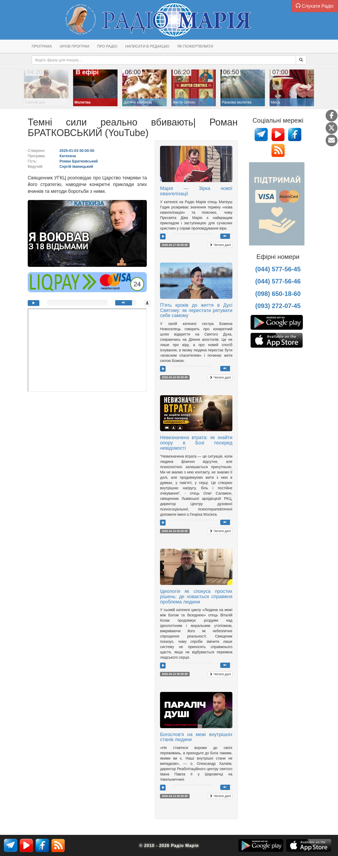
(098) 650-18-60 (278, 293)
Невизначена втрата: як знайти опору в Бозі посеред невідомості (196, 443)
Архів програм (74, 46)
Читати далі (220, 245)
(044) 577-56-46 (278, 281)
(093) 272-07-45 (278, 305)
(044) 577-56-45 (278, 269)
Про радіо (107, 46)
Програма (42, 46)
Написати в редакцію (147, 46)
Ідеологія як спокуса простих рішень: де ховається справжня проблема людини (196, 596)
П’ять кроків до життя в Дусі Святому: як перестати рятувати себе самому (196, 310)
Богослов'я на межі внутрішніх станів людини (196, 737)
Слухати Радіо (315, 6)
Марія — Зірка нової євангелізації (196, 191)
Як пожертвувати (195, 46)
